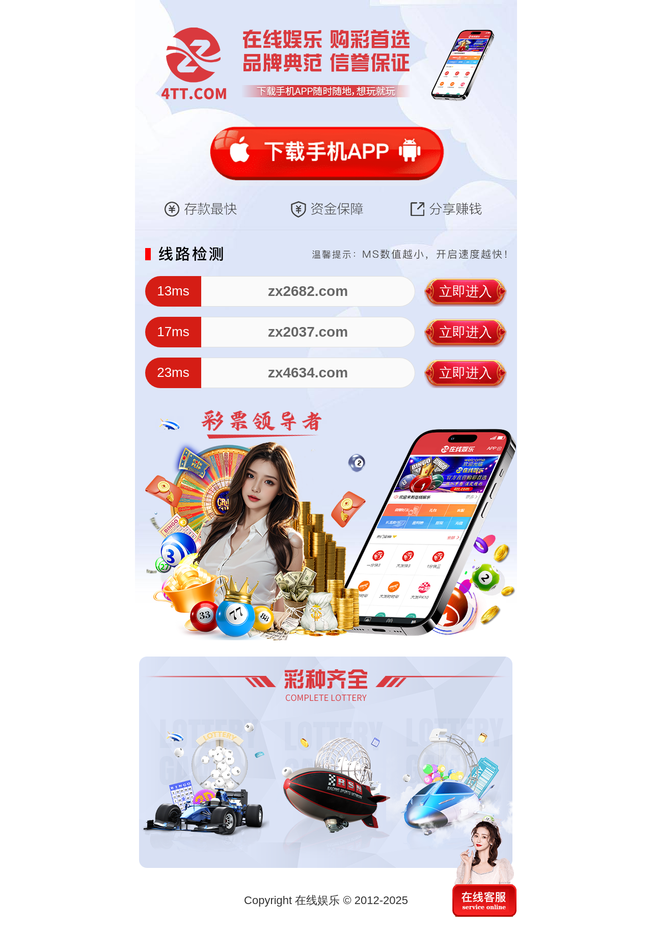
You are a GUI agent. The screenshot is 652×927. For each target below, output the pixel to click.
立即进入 (465, 291)
